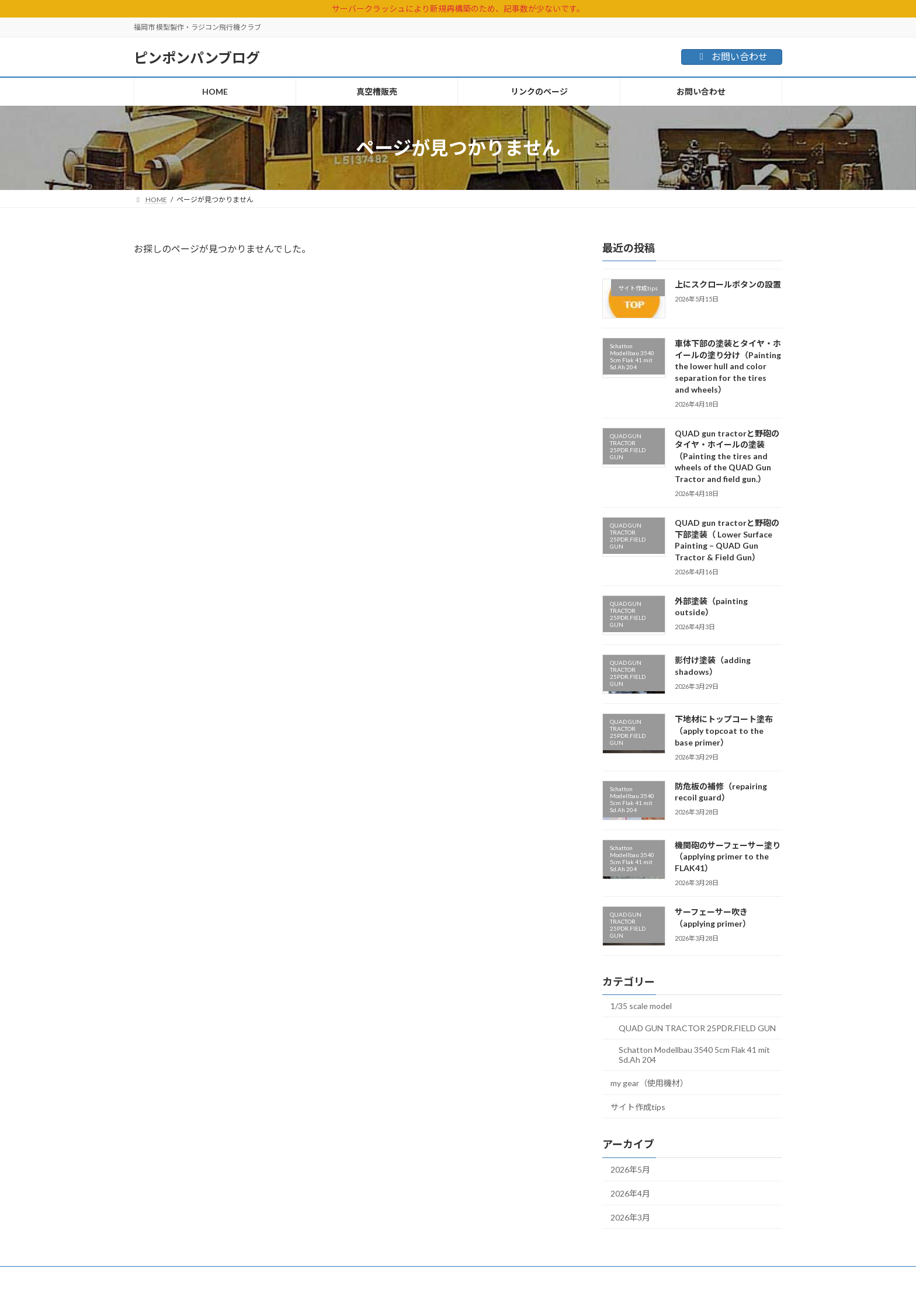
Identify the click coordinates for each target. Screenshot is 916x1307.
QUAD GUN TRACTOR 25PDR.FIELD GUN (697, 1028)
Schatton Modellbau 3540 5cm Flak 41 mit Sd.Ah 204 (694, 1055)
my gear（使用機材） (649, 1083)
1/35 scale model (641, 1006)
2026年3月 (630, 1217)
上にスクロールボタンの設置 (728, 284)
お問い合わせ (732, 56)
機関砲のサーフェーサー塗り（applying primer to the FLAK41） (727, 856)
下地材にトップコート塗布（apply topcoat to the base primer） (724, 730)
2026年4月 (630, 1193)
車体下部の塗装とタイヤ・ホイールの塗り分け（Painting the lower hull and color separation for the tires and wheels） (728, 366)
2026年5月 (630, 1169)
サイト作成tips (637, 1107)
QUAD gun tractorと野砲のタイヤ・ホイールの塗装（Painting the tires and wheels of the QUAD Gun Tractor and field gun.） (727, 456)
